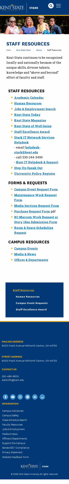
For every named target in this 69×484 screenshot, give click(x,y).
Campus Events (26, 248)
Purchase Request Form (32, 211)
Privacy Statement (12, 452)
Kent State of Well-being (33, 126)
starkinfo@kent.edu (13, 379)
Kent (8, 50)
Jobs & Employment (13, 429)
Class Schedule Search (14, 420)
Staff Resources (23, 290)
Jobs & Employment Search (35, 109)
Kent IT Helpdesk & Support (37, 162)
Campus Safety (10, 415)
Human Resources (28, 103)
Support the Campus (13, 443)
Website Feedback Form (15, 457)
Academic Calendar (29, 97)
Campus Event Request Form (36, 189)
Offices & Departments (31, 260)
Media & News (25, 254)
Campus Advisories (12, 411)
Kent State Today (27, 115)
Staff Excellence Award (32, 132)
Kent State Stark (23, 50)
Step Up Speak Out (28, 168)
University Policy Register (34, 173)
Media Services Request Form (36, 206)
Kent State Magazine (30, 120)
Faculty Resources (12, 424)
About (39, 50)
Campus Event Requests (32, 302)
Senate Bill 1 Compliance (15, 447)
